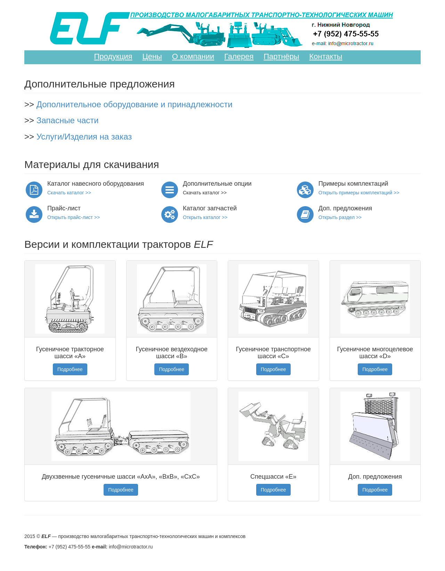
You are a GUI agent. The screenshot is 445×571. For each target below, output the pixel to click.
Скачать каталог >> (69, 192)
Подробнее (70, 369)
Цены (152, 56)
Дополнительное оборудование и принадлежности (135, 104)
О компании (193, 56)
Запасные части (68, 120)
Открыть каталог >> (205, 217)
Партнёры (281, 56)
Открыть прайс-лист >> (73, 217)
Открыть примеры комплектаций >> (358, 192)
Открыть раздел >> (340, 217)
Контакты (325, 56)
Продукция (113, 56)
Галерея (238, 56)
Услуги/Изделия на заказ (84, 136)
